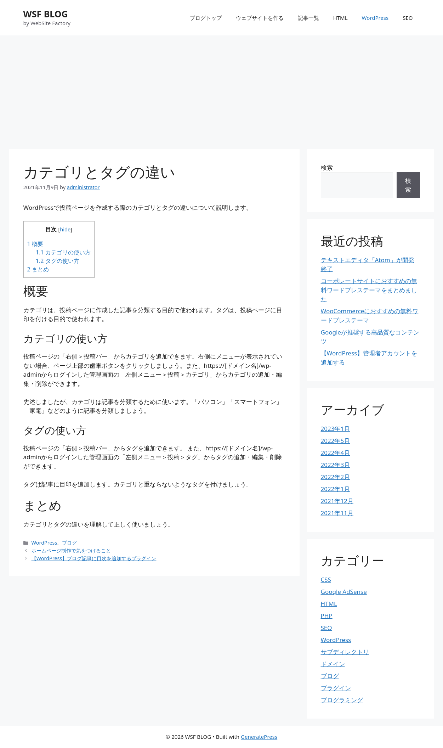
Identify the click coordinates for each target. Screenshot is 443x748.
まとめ (38, 269)
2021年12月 (337, 501)
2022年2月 (335, 477)
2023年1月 (335, 428)
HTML (340, 17)
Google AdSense (344, 591)
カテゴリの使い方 (63, 252)
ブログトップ (206, 17)
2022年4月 (335, 453)
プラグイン (336, 688)
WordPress (375, 17)
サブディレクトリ (345, 652)
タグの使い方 (57, 261)
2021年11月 (337, 513)
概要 (35, 244)
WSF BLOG (45, 14)
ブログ (69, 542)
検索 (327, 167)
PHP (327, 616)
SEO (408, 17)
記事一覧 (308, 17)
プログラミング (342, 700)
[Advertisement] (221, 88)
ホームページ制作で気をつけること (71, 550)
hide (65, 229)
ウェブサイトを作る (260, 17)
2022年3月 (335, 465)
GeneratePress (259, 736)
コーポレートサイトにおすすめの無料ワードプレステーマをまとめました (369, 290)
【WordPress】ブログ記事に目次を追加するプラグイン (94, 558)
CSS (326, 579)
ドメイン (333, 664)
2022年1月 (335, 489)
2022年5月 (335, 441)
